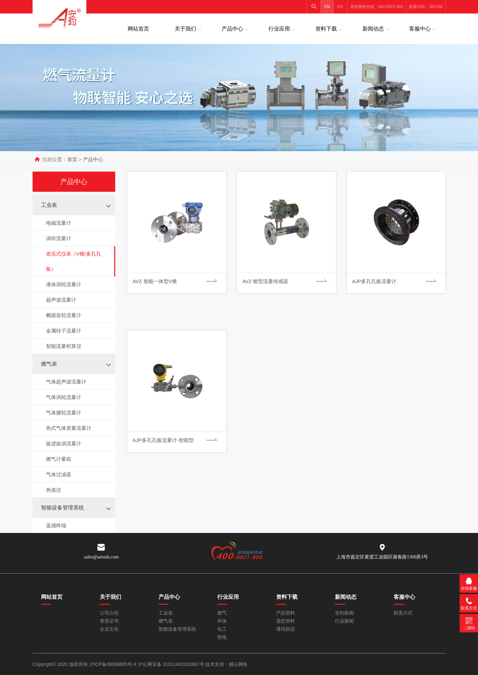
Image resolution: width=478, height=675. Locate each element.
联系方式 (403, 613)
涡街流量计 (58, 238)
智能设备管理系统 (62, 507)
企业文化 (109, 629)
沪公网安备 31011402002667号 (172, 664)
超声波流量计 (61, 300)
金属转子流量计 (63, 330)
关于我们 (185, 29)
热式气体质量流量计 (68, 428)
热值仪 (53, 490)
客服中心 (420, 29)
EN (340, 6)
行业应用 (279, 29)
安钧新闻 (344, 613)
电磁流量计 (58, 223)
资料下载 (326, 29)
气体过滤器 (58, 474)
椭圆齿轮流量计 (63, 315)
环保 (222, 621)
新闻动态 (373, 29)
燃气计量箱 (58, 459)
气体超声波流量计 (66, 382)
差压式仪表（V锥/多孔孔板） (73, 261)
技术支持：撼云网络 (226, 664)
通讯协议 (285, 629)
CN (327, 6)
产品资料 (285, 613)
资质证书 (109, 621)
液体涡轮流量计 (63, 284)
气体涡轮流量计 (63, 397)
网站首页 (138, 29)
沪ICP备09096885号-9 (112, 664)
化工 (222, 629)
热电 (222, 637)
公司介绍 (109, 613)
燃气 (222, 613)
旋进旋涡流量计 (63, 443)
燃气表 (49, 364)
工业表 (49, 205)
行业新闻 (344, 621)
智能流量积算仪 (63, 346)
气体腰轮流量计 (63, 412)
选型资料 (285, 621)
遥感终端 (56, 525)
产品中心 (232, 29)
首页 (72, 159)
